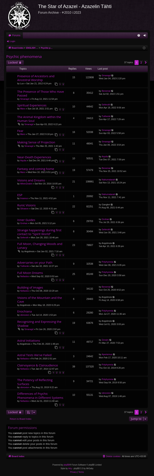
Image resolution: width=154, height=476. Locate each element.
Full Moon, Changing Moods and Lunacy (39, 246)
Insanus (24, 198)
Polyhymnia (107, 262)
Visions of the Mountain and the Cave (39, 299)
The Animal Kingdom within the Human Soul (39, 119)
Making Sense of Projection (36, 142)
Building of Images (30, 287)
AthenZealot (26, 183)
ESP (19, 195)
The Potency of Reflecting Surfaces (35, 382)
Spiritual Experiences (32, 105)
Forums (16, 35)
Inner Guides (26, 220)
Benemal (106, 91)
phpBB (67, 465)
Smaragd (106, 75)
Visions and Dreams (31, 180)
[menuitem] (139, 35)
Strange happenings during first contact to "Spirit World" (39, 232)
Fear (20, 131)
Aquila (23, 160)
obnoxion (24, 315)
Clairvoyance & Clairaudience (37, 365)
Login (12, 41)
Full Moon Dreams (30, 273)
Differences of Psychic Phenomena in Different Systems (40, 395)
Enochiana (24, 311)
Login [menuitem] (146, 36)
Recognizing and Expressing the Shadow (39, 323)
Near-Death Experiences (34, 157)
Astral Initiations (28, 340)
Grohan (24, 223)
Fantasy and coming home (35, 169)
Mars (22, 108)
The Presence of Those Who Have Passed (40, 93)
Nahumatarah (108, 179)
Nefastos (24, 276)
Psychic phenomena (24, 56)
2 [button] (141, 62)
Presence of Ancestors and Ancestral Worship (36, 78)
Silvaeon (24, 208)
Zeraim (105, 340)
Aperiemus (107, 354)
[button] (146, 62)
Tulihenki (106, 116)
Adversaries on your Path (34, 262)
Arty (70, 468)
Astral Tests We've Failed (34, 355)
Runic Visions (26, 205)
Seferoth (106, 104)
